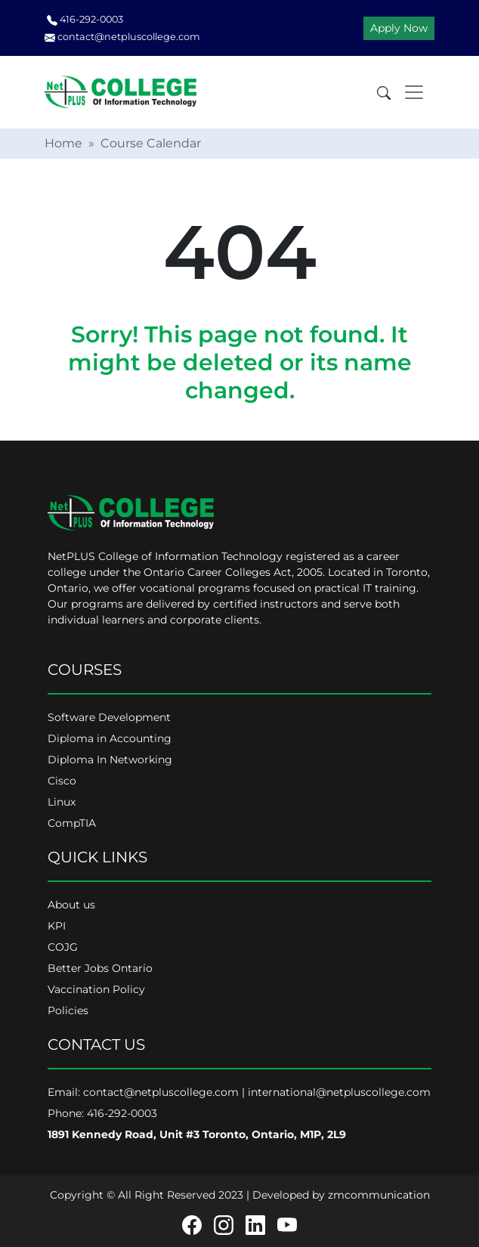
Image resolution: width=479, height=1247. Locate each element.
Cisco (62, 780)
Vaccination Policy (96, 989)
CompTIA (72, 823)
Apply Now (399, 28)
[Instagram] (224, 1224)
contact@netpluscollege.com (122, 36)
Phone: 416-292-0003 (102, 1113)
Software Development (109, 717)
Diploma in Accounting (110, 738)
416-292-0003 (85, 19)
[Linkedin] (255, 1224)
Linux (62, 802)
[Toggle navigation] (414, 92)
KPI (57, 926)
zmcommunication (379, 1195)
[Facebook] (192, 1224)
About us (71, 904)
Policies (68, 1010)
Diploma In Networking (110, 759)
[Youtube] (287, 1224)
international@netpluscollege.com (339, 1092)
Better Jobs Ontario (100, 968)
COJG (63, 947)
